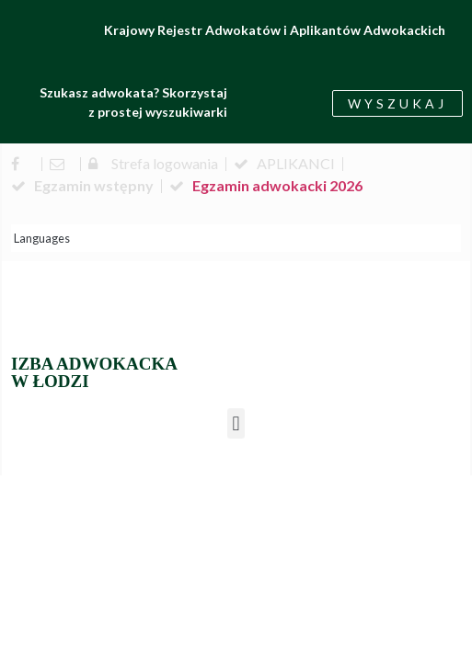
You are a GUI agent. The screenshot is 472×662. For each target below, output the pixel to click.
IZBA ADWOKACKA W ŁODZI (94, 372)
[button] (236, 423)
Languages (42, 238)
